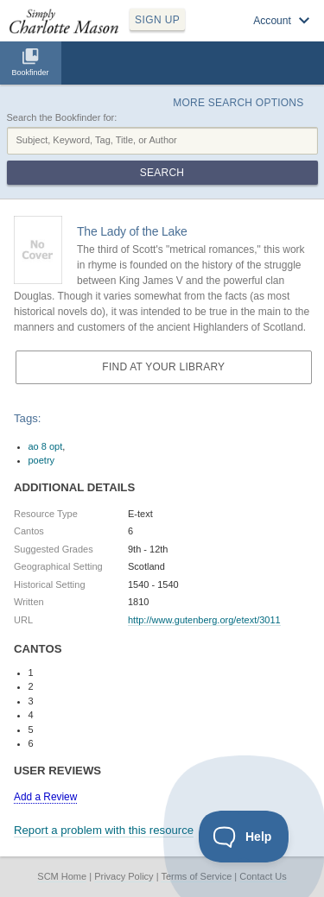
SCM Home (61, 876)
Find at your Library (163, 367)
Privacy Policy (123, 876)
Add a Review (45, 797)
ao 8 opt (46, 446)
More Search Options (238, 103)
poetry (42, 460)
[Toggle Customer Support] (244, 836)
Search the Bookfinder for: (62, 117)
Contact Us (262, 876)
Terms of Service (196, 876)
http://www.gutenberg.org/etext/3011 (204, 620)
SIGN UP (157, 20)
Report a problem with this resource (104, 830)
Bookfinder (29, 72)
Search (162, 173)
